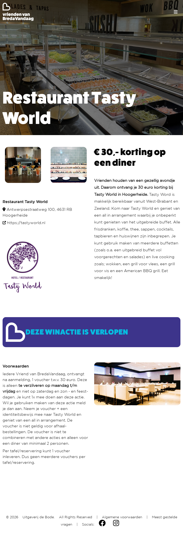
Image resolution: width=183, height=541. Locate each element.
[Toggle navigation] (175, 12)
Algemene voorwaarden (122, 517)
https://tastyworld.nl (26, 222)
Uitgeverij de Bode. (39, 517)
